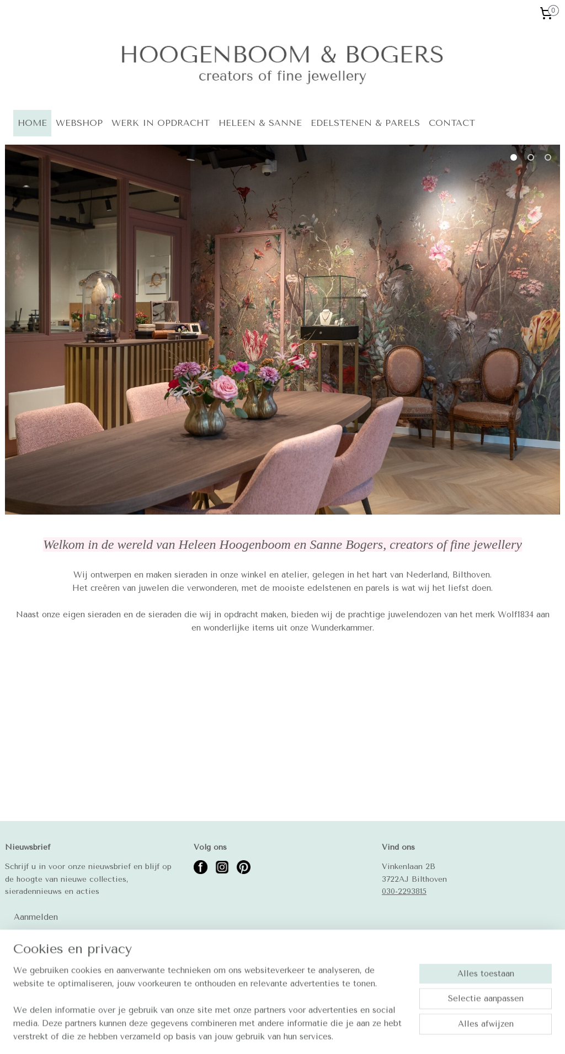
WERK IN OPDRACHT (160, 123)
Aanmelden (36, 917)
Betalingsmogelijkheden (49, 986)
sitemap (280, 1033)
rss (301, 1033)
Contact (20, 962)
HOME (32, 123)
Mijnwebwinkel (434, 1033)
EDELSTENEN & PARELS (365, 123)
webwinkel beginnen (341, 1033)
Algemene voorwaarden (47, 974)
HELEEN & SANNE (260, 123)
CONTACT (452, 123)
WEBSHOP (79, 123)
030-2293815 (404, 891)
